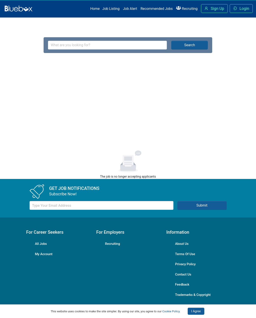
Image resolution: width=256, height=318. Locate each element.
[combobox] (107, 45)
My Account (44, 254)
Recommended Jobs (157, 9)
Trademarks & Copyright (192, 295)
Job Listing (111, 9)
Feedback (182, 284)
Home (95, 9)
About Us (182, 244)
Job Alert (130, 9)
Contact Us (183, 274)
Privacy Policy (185, 264)
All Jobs (41, 244)
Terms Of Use (185, 254)
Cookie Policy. (171, 311)
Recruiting (187, 8)
